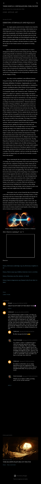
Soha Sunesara (17, 340)
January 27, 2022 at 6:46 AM (27, 361)
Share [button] (4, 292)
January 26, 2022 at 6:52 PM (27, 331)
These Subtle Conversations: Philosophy (20, 6)
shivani (10, 303)
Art (16, 12)
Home (5, 12)
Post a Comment (11, 464)
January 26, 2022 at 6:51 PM (22, 312)
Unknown (11, 312)
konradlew (25, 479)
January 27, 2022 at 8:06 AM (30, 376)
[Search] (37, 2)
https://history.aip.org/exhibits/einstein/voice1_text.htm (20, 272)
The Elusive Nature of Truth (17, 462)
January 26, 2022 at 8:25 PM (30, 340)
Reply (9, 308)
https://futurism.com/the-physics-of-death (16, 276)
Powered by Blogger (20, 476)
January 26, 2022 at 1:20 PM (20, 303)
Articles (11, 12)
